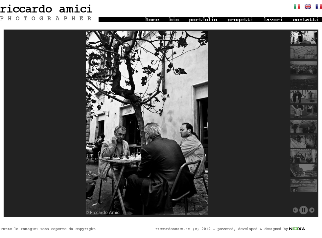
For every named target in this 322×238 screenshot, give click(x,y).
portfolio (203, 20)
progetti (240, 20)
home (152, 20)
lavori (273, 20)
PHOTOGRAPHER (48, 18)
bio (174, 20)
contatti (306, 20)
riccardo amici (46, 9)
